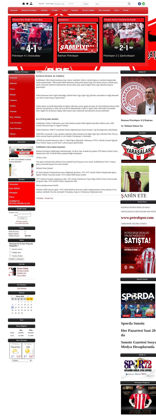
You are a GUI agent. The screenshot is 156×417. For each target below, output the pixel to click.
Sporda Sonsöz (15, 249)
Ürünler (55, 10)
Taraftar (74, 10)
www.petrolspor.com (137, 218)
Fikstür (13, 134)
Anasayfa (13, 10)
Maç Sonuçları (104, 10)
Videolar (44, 10)
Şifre (15, 215)
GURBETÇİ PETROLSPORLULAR (19, 202)
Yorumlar (39, 198)
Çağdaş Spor (15, 252)
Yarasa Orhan (22, 268)
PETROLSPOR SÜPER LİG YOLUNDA (23, 273)
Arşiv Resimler (16, 123)
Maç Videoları (15, 117)
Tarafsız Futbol (16, 256)
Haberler (13, 83)
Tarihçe (13, 106)
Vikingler (13, 192)
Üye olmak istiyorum (21, 223)
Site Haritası (22, 288)
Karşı (11, 197)
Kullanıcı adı (13, 212)
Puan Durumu (15, 128)
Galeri (64, 10)
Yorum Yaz (49, 198)
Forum (125, 10)
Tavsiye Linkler (88, 10)
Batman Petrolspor (29, 10)
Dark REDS (14, 188)
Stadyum (13, 100)
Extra (116, 10)
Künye (12, 89)
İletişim (13, 95)
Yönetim (13, 111)
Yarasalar (13, 184)
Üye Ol (41, 4)
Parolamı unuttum (22, 221)
